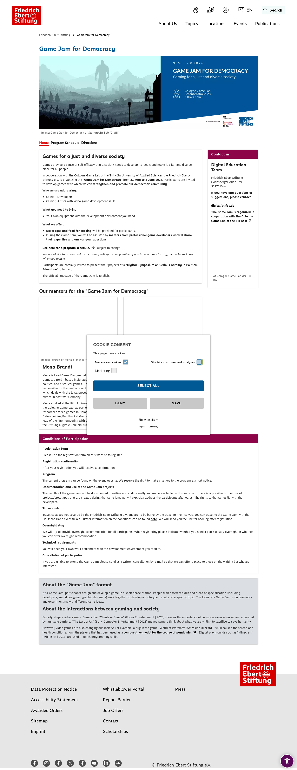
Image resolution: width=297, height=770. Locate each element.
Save (177, 403)
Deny (120, 403)
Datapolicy (153, 427)
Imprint (142, 427)
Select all (148, 385)
